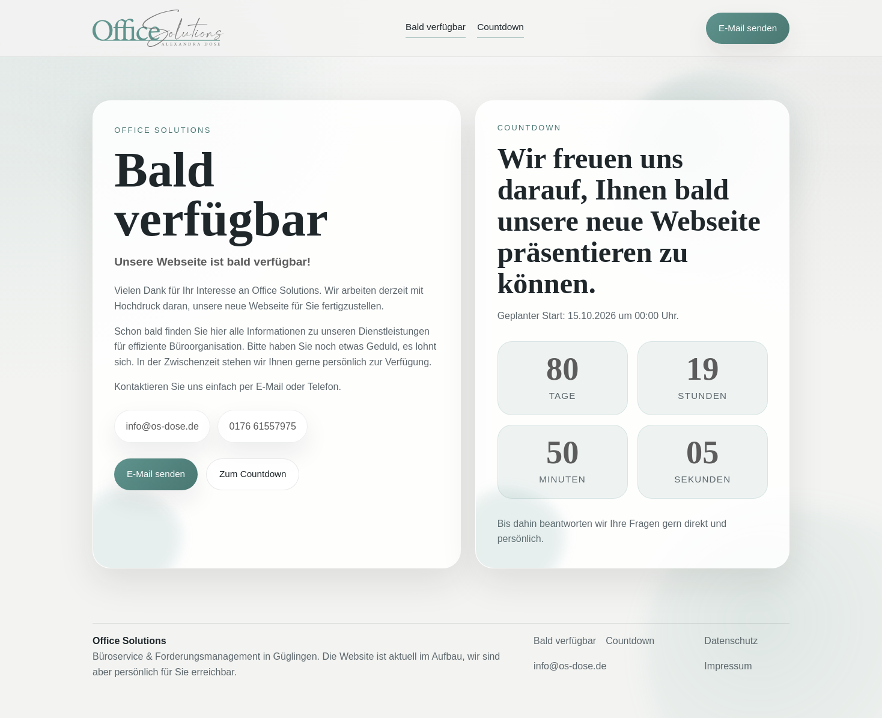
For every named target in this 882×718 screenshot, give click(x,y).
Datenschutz (731, 641)
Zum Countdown (252, 474)
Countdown (500, 27)
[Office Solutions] (158, 28)
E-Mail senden (748, 28)
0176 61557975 (263, 426)
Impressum (728, 666)
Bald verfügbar (436, 27)
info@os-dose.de (162, 426)
